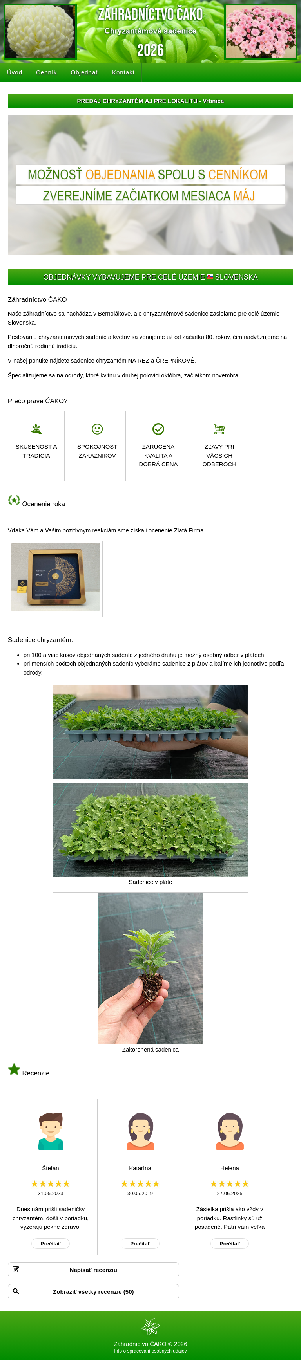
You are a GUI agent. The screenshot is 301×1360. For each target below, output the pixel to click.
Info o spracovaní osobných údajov (150, 1351)
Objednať (84, 72)
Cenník (46, 72)
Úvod (14, 72)
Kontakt (123, 72)
